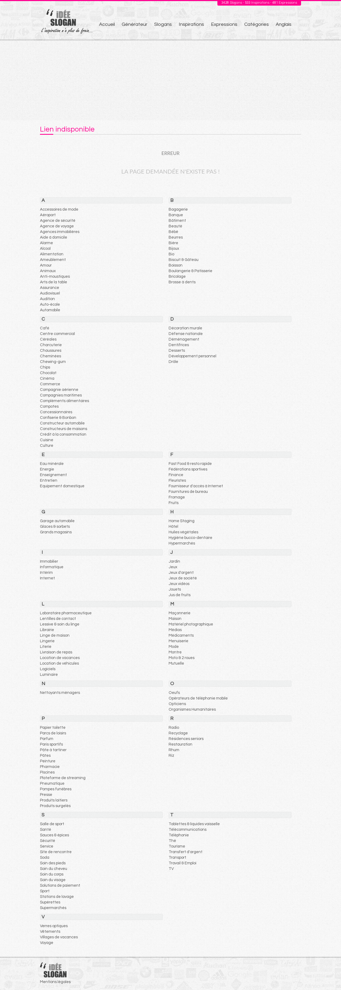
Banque (176, 215)
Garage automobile (57, 521)
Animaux (48, 271)
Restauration (180, 744)
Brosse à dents (182, 282)
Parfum (46, 739)
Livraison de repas (56, 652)
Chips (45, 367)
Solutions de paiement (60, 885)
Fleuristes (177, 480)
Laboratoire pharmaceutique (66, 613)
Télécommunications (187, 830)
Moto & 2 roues (181, 658)
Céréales (48, 339)
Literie (45, 647)
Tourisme (177, 846)
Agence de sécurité (57, 221)
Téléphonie (179, 835)
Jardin (174, 561)
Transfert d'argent (185, 852)
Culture (46, 446)
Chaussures (50, 351)
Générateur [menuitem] (134, 24)
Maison (175, 619)
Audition (47, 299)
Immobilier (49, 561)
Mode (174, 647)
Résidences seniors (186, 739)
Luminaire (49, 675)
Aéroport (48, 215)
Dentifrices (179, 345)
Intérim (46, 573)
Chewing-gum (53, 362)
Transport (177, 858)
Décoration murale (185, 328)
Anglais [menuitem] (283, 24)
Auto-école (50, 304)
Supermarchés (53, 908)
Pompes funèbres (55, 789)
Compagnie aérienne (59, 390)
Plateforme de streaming (63, 778)
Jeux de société (183, 578)
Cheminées (50, 356)
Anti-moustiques (55, 277)
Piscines (47, 772)
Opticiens (177, 704)
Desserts (177, 351)
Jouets (175, 589)
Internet (47, 578)
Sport (45, 891)
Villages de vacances (59, 937)
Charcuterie (51, 345)
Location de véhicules (59, 663)
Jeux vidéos (179, 584)
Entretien (48, 480)
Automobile (50, 310)
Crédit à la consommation (63, 434)
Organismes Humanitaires (192, 709)
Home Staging (181, 521)
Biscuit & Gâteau (183, 260)
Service (46, 846)
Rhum (174, 750)
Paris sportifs (51, 744)
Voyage (46, 943)
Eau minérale (52, 464)
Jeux (173, 567)
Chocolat (48, 373)
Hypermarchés (182, 543)
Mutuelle (176, 663)
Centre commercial (57, 334)
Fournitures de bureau (188, 492)
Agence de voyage (57, 226)
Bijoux (174, 249)
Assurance (49, 288)
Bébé (173, 232)
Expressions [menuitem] (224, 24)
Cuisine (46, 440)
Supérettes (50, 902)
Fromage (177, 497)
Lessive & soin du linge (59, 624)
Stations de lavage (57, 897)
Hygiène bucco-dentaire (190, 538)
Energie (47, 469)
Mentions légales (55, 982)
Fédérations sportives (188, 469)
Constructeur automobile (62, 423)
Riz (171, 756)
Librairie (47, 630)
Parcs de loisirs (53, 733)
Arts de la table (53, 282)
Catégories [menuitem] (256, 24)
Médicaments (181, 635)
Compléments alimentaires (64, 401)
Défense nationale (186, 334)
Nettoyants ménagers (60, 693)
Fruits (173, 503)
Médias (175, 630)
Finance (176, 475)
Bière (173, 243)
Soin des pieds (53, 863)
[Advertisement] (170, 80)
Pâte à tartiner (53, 750)
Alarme (46, 243)
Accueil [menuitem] (107, 24)
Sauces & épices (54, 835)
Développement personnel (192, 356)
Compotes (49, 406)
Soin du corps (51, 874)
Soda (44, 858)
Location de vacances (60, 658)
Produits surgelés (55, 806)
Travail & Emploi (182, 863)
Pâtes (45, 756)
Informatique (51, 567)
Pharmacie (50, 767)
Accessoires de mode (59, 209)
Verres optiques (54, 926)
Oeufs (174, 693)
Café (44, 328)
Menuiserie (178, 641)
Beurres (176, 237)
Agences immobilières (59, 232)
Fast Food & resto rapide (190, 464)
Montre (175, 652)
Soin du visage (53, 880)
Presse (46, 795)
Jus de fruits (179, 595)
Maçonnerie (179, 613)
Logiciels (47, 669)
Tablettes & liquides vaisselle (194, 824)
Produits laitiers (53, 800)
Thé (172, 841)
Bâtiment (177, 221)
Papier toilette (53, 728)
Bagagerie (178, 209)
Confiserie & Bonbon (58, 418)
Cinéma (47, 379)
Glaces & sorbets (55, 527)
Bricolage (177, 277)
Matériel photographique (191, 624)
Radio (174, 728)
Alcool (45, 249)
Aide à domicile (53, 237)
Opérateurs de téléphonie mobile (198, 698)
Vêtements (50, 932)
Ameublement (53, 260)
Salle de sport (52, 824)
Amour (46, 265)
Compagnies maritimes (61, 395)
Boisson (175, 265)
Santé (45, 830)
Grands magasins (56, 532)
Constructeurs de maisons (63, 429)
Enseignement (53, 475)
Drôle (173, 362)
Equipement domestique (62, 486)
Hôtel (173, 527)
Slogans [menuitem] (163, 24)
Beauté (175, 226)
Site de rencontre (56, 852)
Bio (171, 254)
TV (171, 869)
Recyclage (178, 733)
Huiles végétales (183, 532)
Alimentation (51, 254)
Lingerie (47, 641)
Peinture (47, 761)
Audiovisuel (50, 293)
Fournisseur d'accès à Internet (196, 486)
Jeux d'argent (181, 573)
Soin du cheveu (53, 869)
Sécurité (47, 841)
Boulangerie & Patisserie (190, 271)
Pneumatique (52, 784)
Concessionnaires (56, 412)
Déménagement (184, 339)
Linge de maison (55, 635)
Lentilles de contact (58, 619)
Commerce (50, 384)
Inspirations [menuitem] (191, 24)
